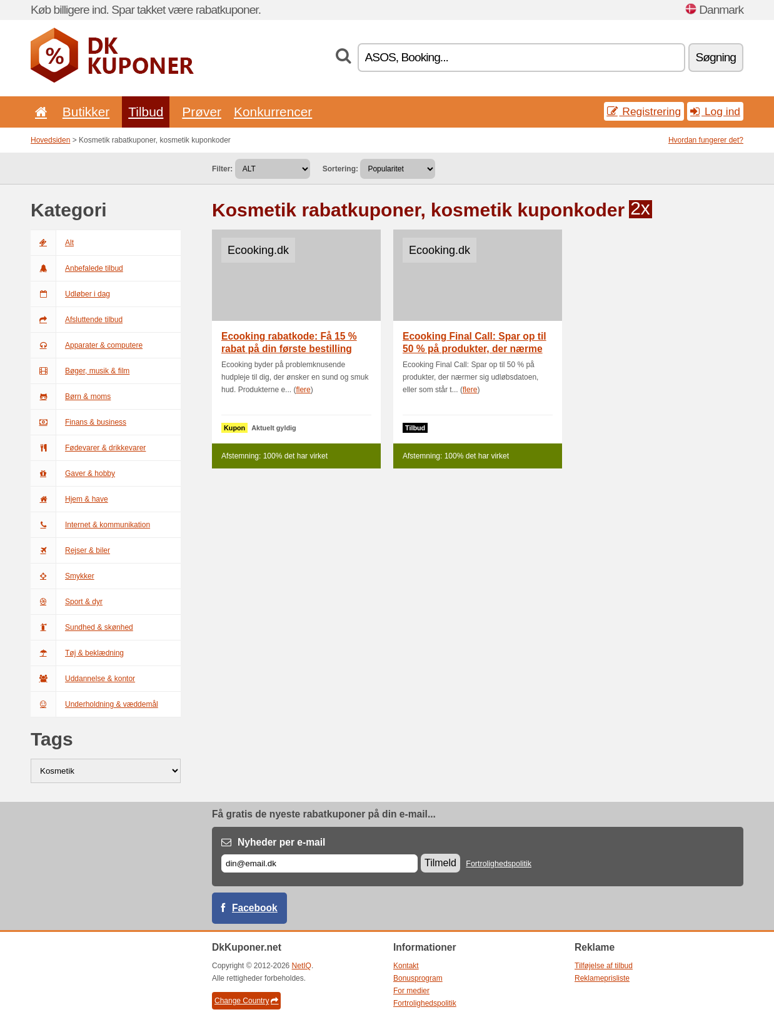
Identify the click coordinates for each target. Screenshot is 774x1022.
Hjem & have (69, 499)
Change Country (246, 1000)
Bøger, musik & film (80, 370)
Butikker (86, 111)
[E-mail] (319, 863)
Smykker (62, 576)
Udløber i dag (70, 293)
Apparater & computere (87, 345)
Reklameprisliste (602, 978)
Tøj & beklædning (77, 652)
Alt (52, 242)
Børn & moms (71, 396)
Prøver (201, 111)
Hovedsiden (50, 140)
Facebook (255, 908)
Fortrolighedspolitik (498, 863)
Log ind (715, 111)
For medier (411, 990)
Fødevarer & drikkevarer (88, 447)
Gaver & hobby (73, 473)
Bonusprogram (418, 978)
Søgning (716, 57)
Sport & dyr (67, 601)
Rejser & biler (70, 550)
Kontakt (406, 965)
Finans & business (78, 422)
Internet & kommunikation (90, 524)
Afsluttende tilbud (77, 319)
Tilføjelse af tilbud (604, 965)
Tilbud (145, 111)
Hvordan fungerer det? (705, 140)
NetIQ (301, 965)
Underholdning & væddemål (94, 704)
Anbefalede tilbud (77, 268)
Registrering (644, 111)
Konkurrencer (273, 111)
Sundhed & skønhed (82, 627)
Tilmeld (440, 863)
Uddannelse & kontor (83, 678)
